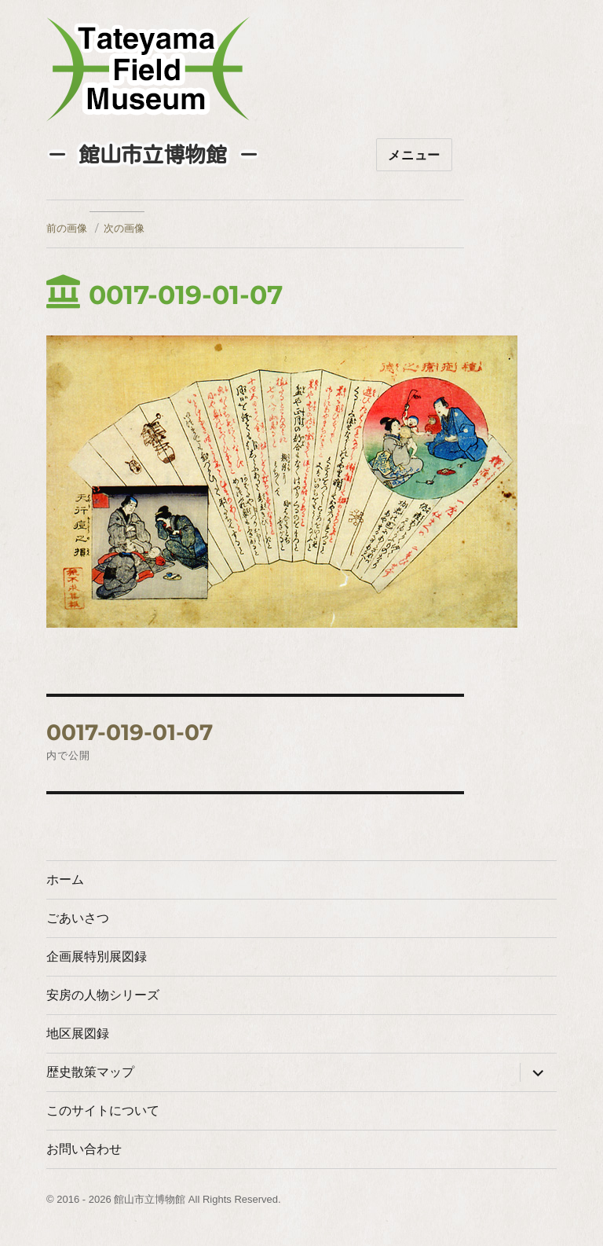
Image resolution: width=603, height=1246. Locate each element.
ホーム (65, 879)
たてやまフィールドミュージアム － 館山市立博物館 (148, 69)
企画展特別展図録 (96, 956)
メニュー (414, 155)
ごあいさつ (77, 918)
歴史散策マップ (90, 1072)
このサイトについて (102, 1110)
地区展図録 (77, 1033)
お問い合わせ (84, 1149)
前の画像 (66, 228)
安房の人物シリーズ (102, 995)
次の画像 (124, 228)
